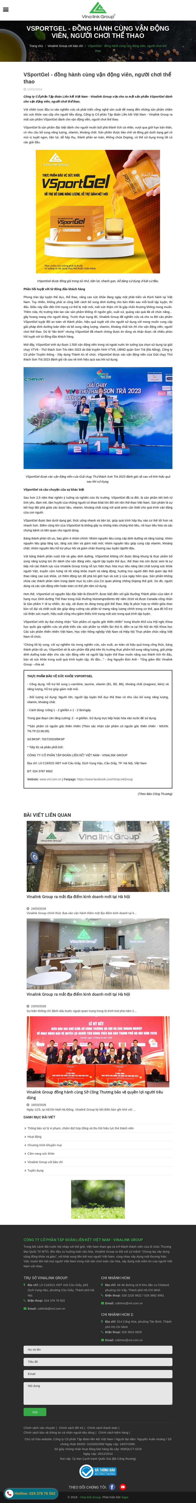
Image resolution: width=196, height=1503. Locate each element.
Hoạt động (32, 1137)
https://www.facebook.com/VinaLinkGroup (105, 779)
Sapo (124, 1497)
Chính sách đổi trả (72, 1427)
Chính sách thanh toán (103, 1427)
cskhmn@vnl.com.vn (129, 1303)
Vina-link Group (90, 1497)
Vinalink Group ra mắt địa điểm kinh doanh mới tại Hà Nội (78, 896)
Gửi (34, 1412)
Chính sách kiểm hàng (114, 1432)
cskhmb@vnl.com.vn (51, 1308)
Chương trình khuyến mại (43, 1145)
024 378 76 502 (54, 1300)
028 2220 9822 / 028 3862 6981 (143, 1295)
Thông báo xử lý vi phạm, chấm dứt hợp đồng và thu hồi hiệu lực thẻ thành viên (79, 1128)
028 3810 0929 (132, 1332)
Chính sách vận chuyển (40, 1427)
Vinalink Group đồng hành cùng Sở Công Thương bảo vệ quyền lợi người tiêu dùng (95, 1095)
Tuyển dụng (33, 1170)
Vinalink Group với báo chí (43, 1162)
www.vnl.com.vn (50, 779)
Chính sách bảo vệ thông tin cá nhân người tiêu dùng (60, 1432)
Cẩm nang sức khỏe (39, 1153)
